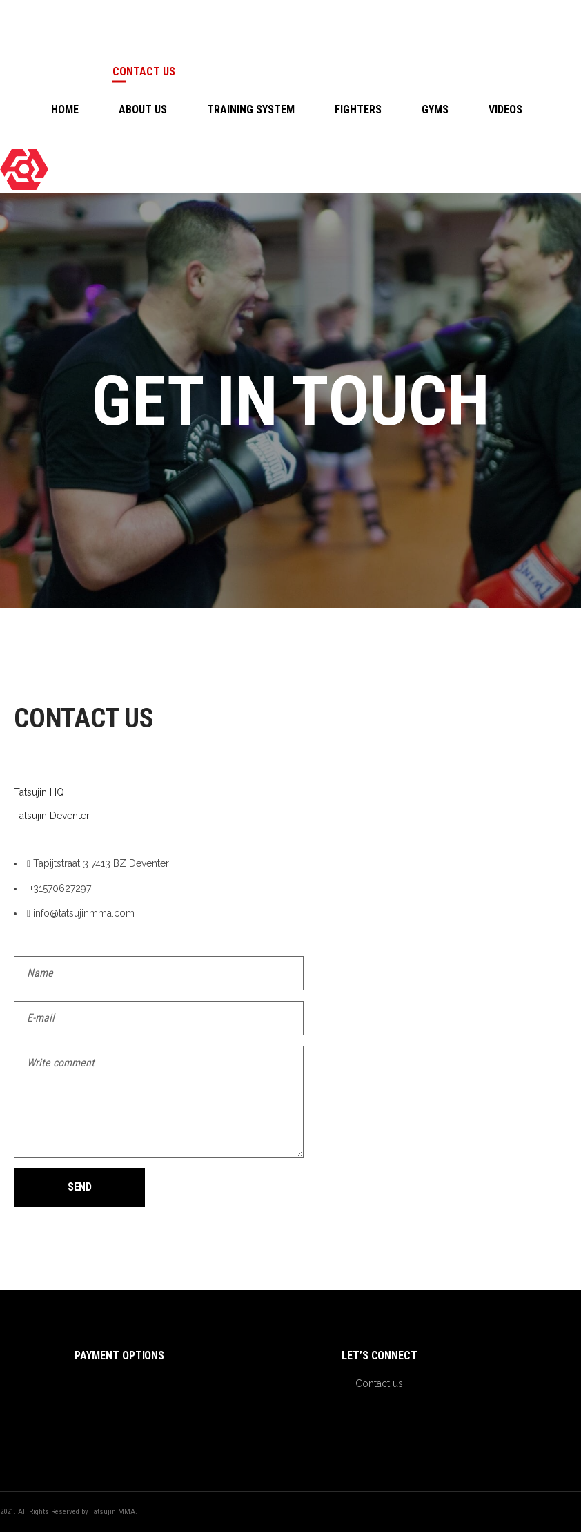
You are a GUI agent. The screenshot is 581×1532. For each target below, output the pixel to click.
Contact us (379, 1383)
